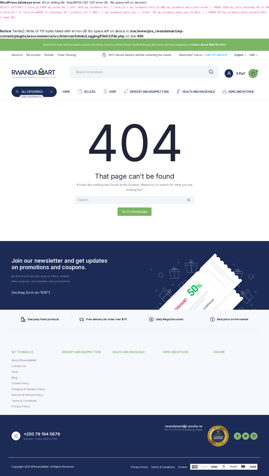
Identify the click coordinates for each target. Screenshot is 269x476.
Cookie (182, 467)
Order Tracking (67, 54)
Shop (109, 91)
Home (66, 92)
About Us (17, 54)
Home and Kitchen (238, 91)
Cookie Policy (20, 383)
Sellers (86, 91)
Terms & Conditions (24, 400)
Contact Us (19, 366)
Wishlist (49, 54)
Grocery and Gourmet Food (146, 91)
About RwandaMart (24, 360)
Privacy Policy (21, 406)
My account (33, 54)
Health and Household (195, 91)
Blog (14, 377)
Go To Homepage (134, 211)
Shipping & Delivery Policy (28, 389)
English (239, 54)
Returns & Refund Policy (27, 394)
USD (252, 54)
